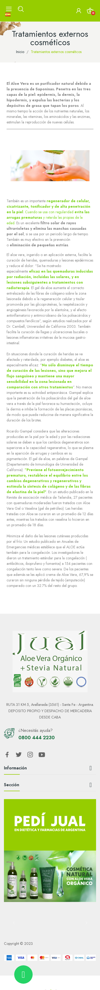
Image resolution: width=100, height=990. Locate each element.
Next (86, 922)
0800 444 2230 (36, 737)
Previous (13, 922)
